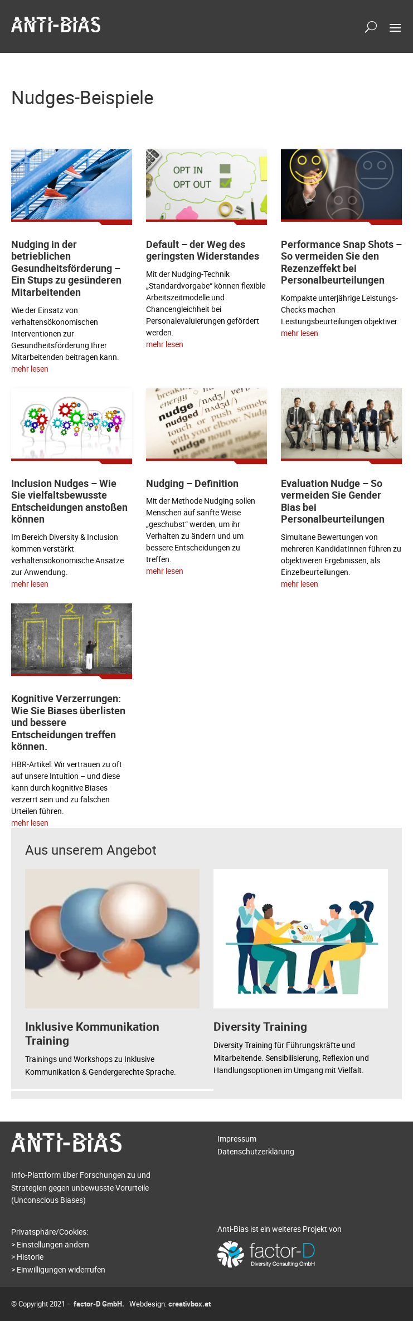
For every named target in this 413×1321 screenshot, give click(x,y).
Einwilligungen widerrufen (61, 1269)
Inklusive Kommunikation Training (92, 1033)
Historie (30, 1256)
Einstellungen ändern (53, 1244)
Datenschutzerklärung (255, 1151)
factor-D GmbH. (99, 1304)
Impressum (236, 1138)
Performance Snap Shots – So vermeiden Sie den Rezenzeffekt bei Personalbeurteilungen (341, 262)
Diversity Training (260, 1026)
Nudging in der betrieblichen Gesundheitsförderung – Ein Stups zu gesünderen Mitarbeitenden (66, 268)
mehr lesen (29, 368)
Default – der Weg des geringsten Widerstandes (202, 250)
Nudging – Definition (192, 483)
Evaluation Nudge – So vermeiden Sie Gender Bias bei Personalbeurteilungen (333, 501)
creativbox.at (189, 1304)
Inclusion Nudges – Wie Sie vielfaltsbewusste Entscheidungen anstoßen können (69, 501)
